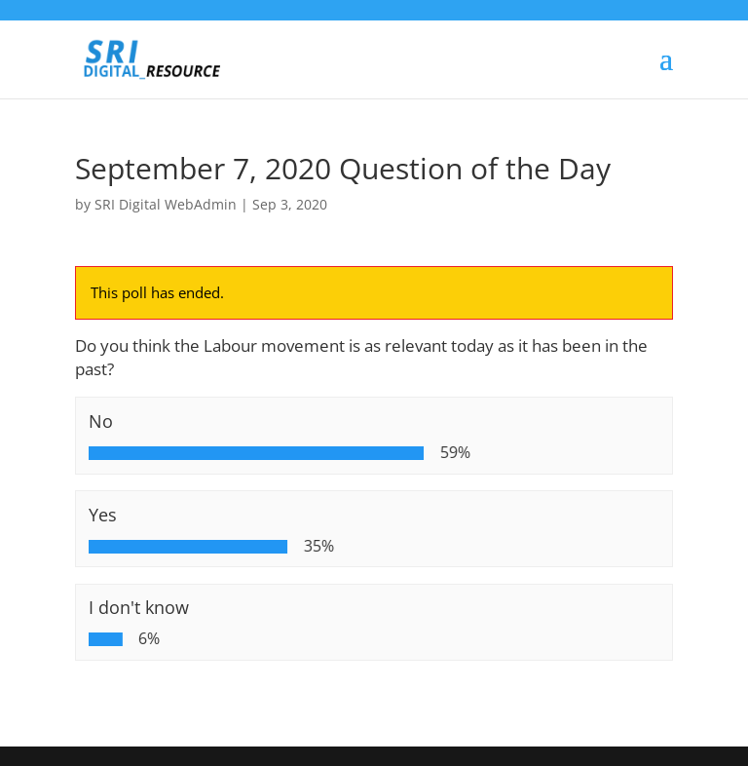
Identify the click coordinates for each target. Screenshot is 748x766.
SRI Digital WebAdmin (165, 204)
